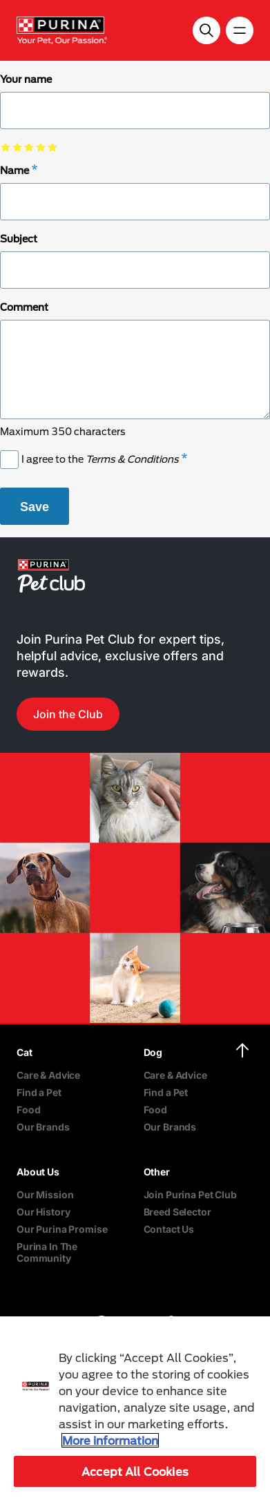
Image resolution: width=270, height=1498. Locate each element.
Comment (24, 307)
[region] (135, 1407)
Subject (18, 238)
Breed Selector (177, 1212)
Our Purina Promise (62, 1229)
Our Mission (45, 1194)
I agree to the (100, 459)
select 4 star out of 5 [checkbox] (41, 147)
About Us (38, 1172)
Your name (26, 79)
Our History (43, 1212)
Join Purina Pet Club (190, 1194)
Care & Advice (48, 1075)
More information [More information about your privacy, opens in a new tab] (110, 1440)
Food (28, 1109)
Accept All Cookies (135, 1471)
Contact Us (169, 1229)
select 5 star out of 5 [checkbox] (53, 147)
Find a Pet (39, 1092)
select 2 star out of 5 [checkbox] (17, 147)
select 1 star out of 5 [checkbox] (6, 147)
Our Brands (43, 1127)
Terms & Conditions (132, 459)
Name (14, 170)
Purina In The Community (47, 1252)
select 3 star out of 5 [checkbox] (29, 147)
